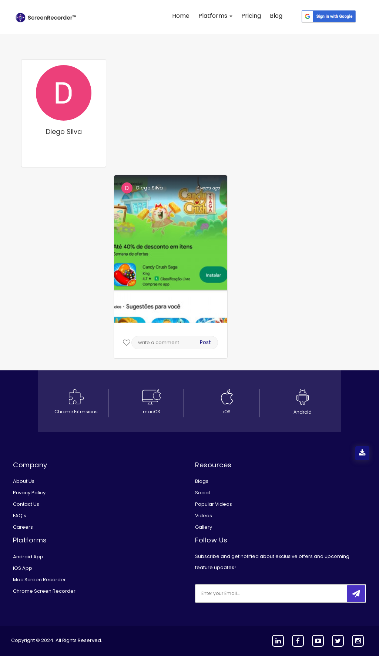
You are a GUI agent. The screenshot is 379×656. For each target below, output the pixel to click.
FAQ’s (19, 515)
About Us (23, 481)
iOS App (22, 568)
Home (181, 15)
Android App (28, 556)
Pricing (251, 15)
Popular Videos (213, 504)
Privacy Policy (29, 492)
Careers (23, 527)
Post (205, 342)
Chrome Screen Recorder (44, 591)
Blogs (201, 481)
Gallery (203, 527)
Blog (276, 15)
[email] (244, 593)
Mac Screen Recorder (39, 579)
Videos (203, 515)
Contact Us (26, 504)
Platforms (215, 15)
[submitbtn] (356, 593)
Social (202, 492)
